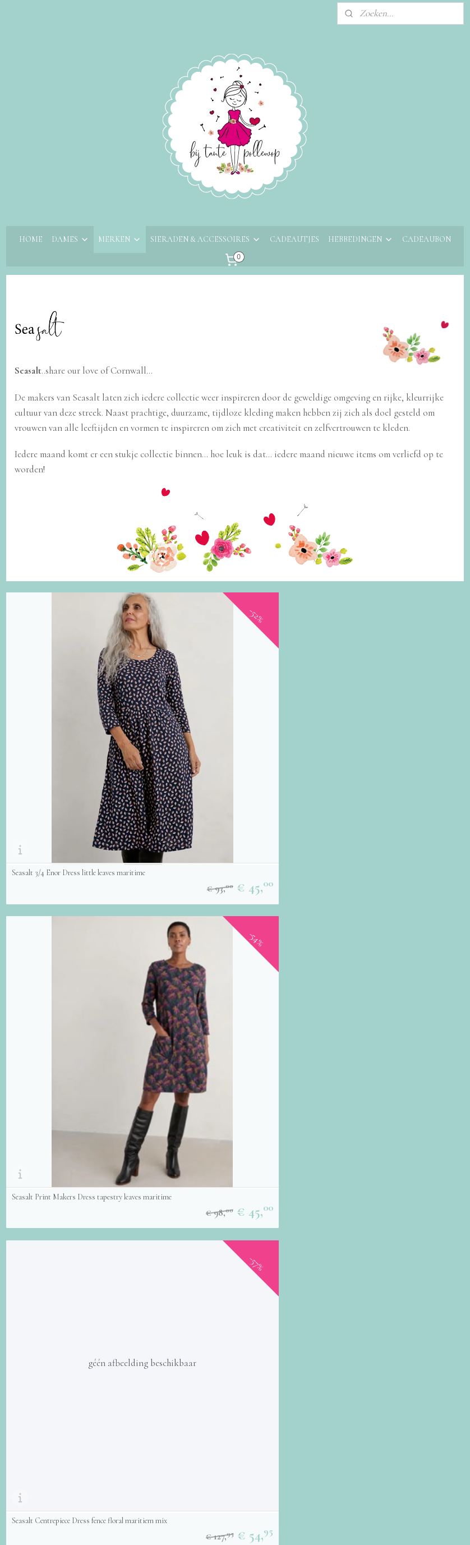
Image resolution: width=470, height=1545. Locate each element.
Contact (22, 1267)
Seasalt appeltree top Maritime (58, 941)
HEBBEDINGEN (360, 239)
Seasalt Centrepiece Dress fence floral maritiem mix (380, 741)
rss (226, 1524)
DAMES (70, 239)
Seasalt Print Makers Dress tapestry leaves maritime (233, 741)
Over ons (23, 1252)
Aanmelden (193, 1312)
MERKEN (119, 239)
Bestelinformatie (37, 1283)
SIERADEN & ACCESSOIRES (205, 239)
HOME (31, 239)
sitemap (208, 1524)
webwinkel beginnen (259, 1524)
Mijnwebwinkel (336, 1524)
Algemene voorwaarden (51, 1313)
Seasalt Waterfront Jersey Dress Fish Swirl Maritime (389, 937)
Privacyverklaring (39, 1328)
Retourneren (30, 1298)
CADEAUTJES (294, 239)
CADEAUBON (426, 239)
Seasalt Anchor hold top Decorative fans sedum (228, 937)
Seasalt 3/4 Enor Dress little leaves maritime (78, 745)
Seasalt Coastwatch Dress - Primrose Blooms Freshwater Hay (68, 1133)
